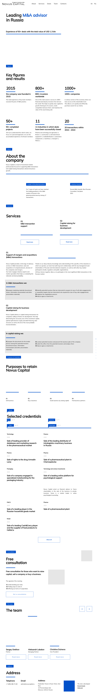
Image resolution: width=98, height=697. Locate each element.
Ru (95, 4)
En (91, 4)
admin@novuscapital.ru (27, 684)
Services (41, 4)
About (34, 4)
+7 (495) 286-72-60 (11, 684)
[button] (19, 594)
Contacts (63, 4)
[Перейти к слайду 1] (48, 659)
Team (56, 4)
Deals (49, 4)
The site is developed (83, 686)
